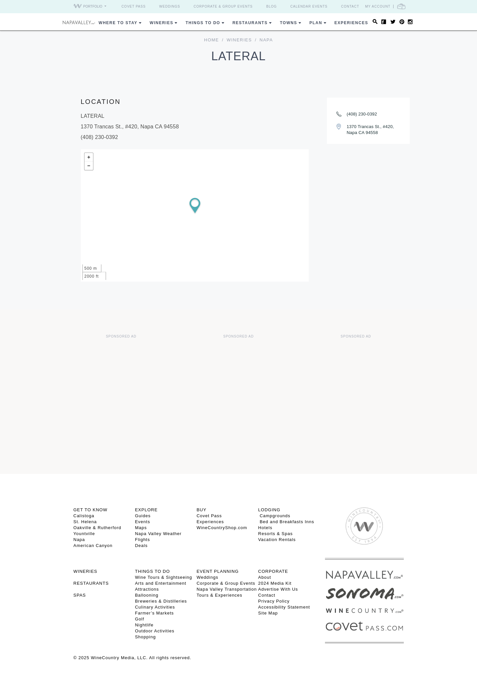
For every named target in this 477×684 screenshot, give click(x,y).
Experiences (351, 23)
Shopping (145, 636)
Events (142, 521)
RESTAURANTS (91, 583)
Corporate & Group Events (223, 6)
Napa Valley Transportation (226, 589)
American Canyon (93, 545)
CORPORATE (273, 571)
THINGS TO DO (152, 571)
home (211, 39)
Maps (141, 527)
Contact (350, 6)
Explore (146, 509)
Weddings (169, 6)
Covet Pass (134, 6)
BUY (201, 509)
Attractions (147, 589)
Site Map (268, 613)
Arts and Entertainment (160, 583)
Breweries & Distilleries (161, 601)
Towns (288, 23)
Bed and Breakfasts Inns (286, 521)
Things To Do (203, 23)
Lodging (269, 509)
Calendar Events (309, 6)
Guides (142, 515)
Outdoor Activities (154, 630)
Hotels (265, 527)
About (264, 577)
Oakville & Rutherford (98, 527)
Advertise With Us (278, 589)
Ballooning (146, 595)
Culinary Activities (155, 607)
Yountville (84, 533)
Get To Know (91, 509)
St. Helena (85, 521)
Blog (271, 6)
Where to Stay (118, 23)
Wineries (161, 23)
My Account (378, 6)
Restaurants (250, 23)
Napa (79, 539)
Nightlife (144, 624)
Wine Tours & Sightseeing (163, 577)
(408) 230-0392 (362, 114)
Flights (142, 539)
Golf (139, 618)
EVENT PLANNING (217, 571)
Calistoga (84, 515)
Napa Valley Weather (158, 533)
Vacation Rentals (276, 539)
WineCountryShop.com (221, 527)
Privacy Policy (274, 601)
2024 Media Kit (275, 583)
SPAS (80, 595)
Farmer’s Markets (154, 613)
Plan (315, 23)
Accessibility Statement (284, 607)
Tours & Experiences (219, 595)
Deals (141, 545)
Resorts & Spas (275, 533)
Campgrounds (274, 515)
